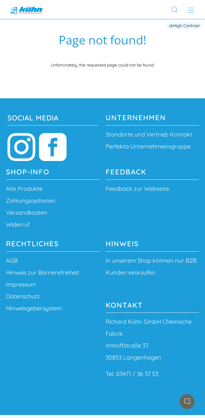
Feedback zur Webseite (137, 188)
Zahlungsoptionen (31, 200)
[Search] (174, 9)
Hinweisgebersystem (34, 308)
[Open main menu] (191, 10)
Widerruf (18, 224)
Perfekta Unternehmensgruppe (148, 146)
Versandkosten (26, 212)
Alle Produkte (24, 188)
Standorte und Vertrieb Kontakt (149, 134)
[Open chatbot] (187, 401)
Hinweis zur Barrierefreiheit (42, 272)
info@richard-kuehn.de (126, 386)
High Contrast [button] (184, 25)
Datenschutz (23, 296)
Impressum (21, 284)
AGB (12, 260)
